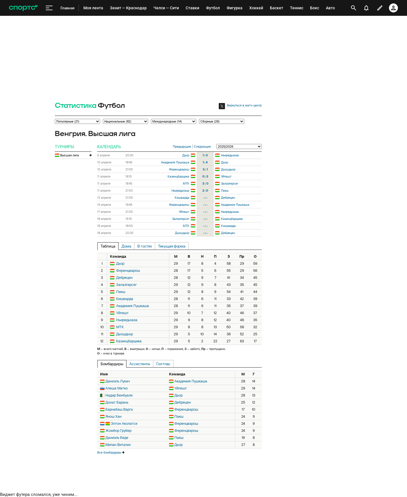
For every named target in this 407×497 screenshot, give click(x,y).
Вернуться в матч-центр (244, 105)
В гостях (144, 246)
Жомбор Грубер (118, 430)
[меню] (49, 8)
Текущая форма (171, 246)
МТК (186, 183)
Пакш (225, 190)
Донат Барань (116, 402)
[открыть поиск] (353, 8)
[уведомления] (366, 8)
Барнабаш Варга (119, 409)
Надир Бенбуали (119, 395)
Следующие (202, 146)
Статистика (75, 105)
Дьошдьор (228, 169)
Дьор (185, 155)
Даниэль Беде (116, 437)
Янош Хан (113, 416)
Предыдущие (182, 146)
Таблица (108, 246)
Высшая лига (69, 155)
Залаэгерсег (229, 183)
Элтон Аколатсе (124, 423)
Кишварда (182, 198)
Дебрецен (228, 198)
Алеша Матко (116, 388)
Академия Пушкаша (175, 162)
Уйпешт (226, 176)
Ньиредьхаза (230, 155)
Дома (126, 246)
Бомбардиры (112, 363)
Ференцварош (179, 169)
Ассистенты (139, 363)
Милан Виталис (118, 444)
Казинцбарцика (178, 176)
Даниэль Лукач (117, 381)
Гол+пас (163, 363)
